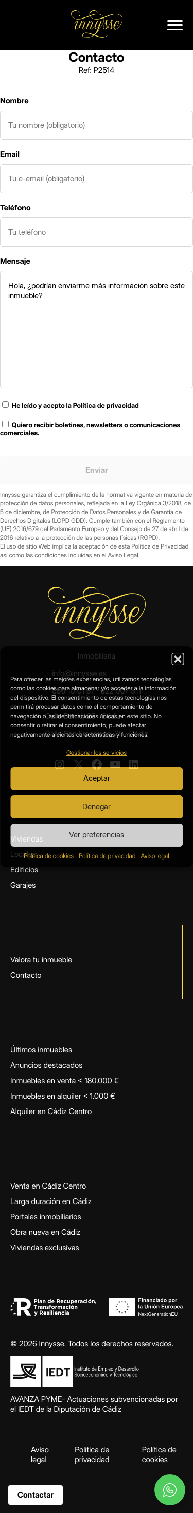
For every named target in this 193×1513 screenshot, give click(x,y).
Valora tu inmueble (41, 959)
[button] (177, 659)
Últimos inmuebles (41, 1049)
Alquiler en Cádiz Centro (51, 1111)
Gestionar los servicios (96, 752)
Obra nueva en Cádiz (45, 1232)
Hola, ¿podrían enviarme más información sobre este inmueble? (96, 329)
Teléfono (15, 207)
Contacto (26, 975)
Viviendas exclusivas (44, 1247)
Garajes (23, 885)
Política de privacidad (107, 856)
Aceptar (96, 778)
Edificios (24, 869)
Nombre (14, 100)
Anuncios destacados (46, 1065)
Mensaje (15, 261)
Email (10, 154)
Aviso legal (155, 856)
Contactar (35, 1495)
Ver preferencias (96, 835)
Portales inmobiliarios (45, 1217)
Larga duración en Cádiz (51, 1201)
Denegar (96, 806)
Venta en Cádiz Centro (48, 1186)
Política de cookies (49, 856)
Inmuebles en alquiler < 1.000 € (62, 1096)
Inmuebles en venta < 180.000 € (64, 1080)
